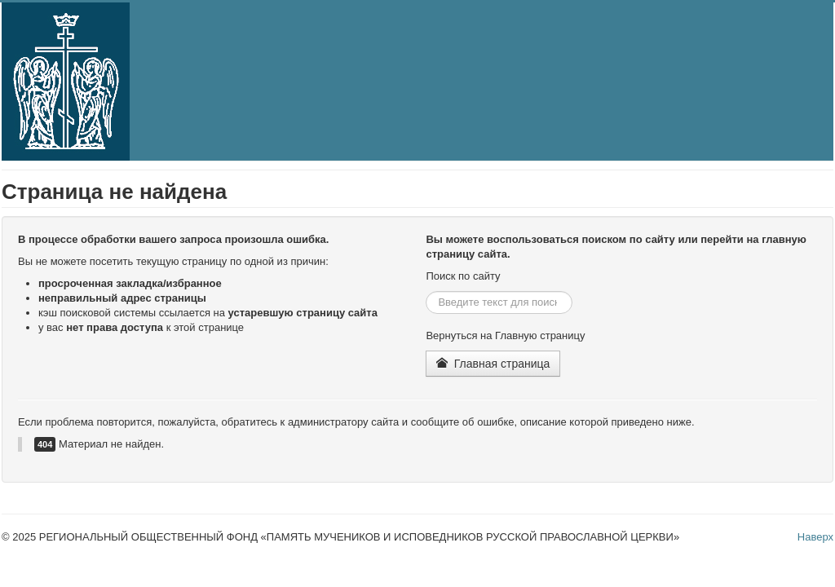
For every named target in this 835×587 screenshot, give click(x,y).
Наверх (815, 537)
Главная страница (493, 363)
